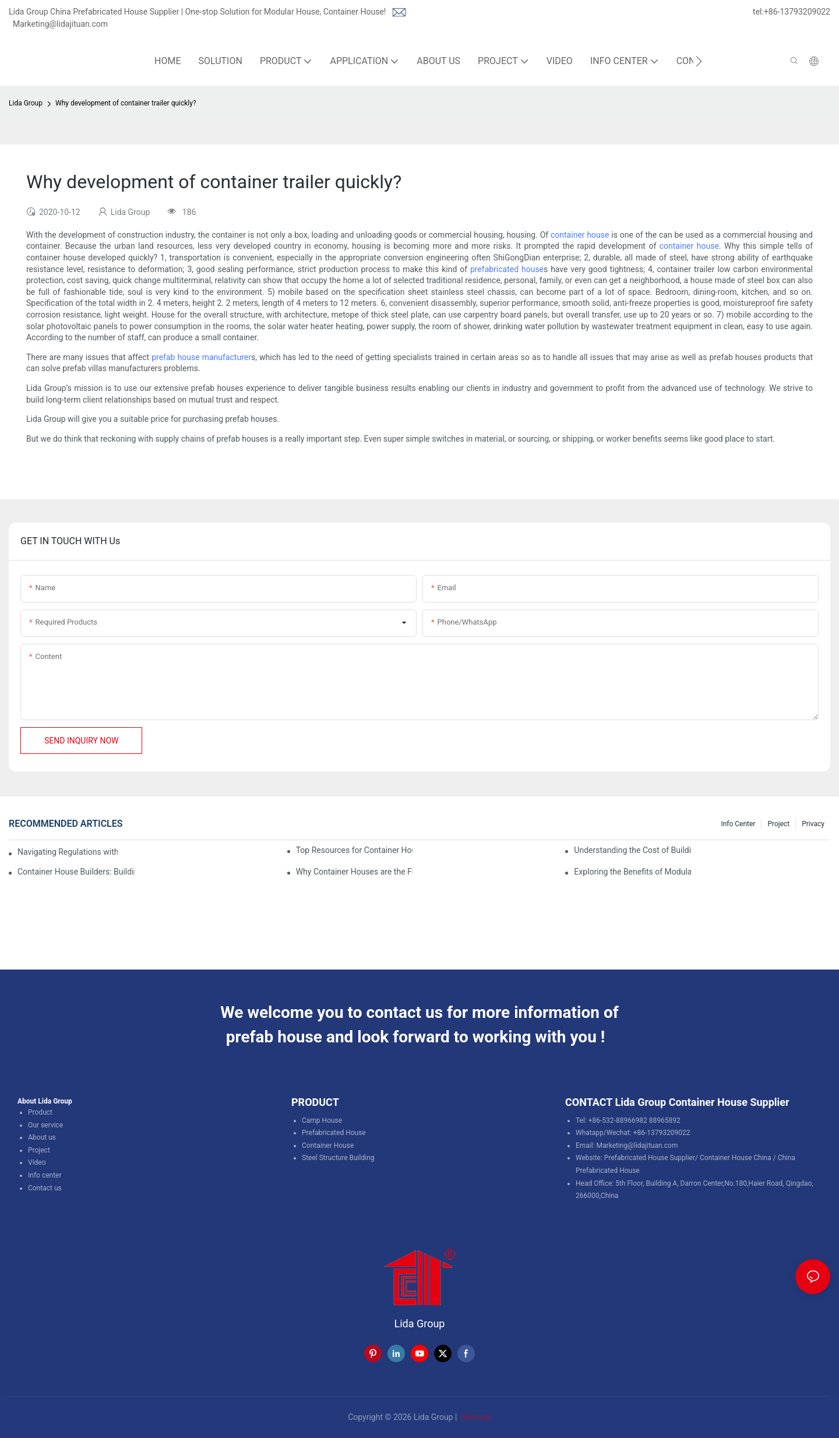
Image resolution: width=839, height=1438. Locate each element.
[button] (699, 61)
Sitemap (475, 1417)
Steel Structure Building (338, 1158)
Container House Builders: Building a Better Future (76, 871)
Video (37, 1162)
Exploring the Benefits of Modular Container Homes (632, 871)
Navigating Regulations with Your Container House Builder (67, 852)
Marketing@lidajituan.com (60, 24)
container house (580, 234)
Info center (45, 1175)
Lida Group (26, 103)
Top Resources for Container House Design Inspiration (354, 850)
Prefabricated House (334, 1133)
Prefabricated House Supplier (649, 1158)
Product (40, 1112)
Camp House (322, 1120)
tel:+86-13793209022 (791, 11)
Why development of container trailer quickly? (125, 103)
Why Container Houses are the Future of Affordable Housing (354, 871)
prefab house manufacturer (201, 357)
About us (42, 1137)
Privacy (813, 824)
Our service (45, 1125)
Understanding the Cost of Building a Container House (632, 850)
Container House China (735, 1158)
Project (778, 824)
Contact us (45, 1188)
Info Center (738, 824)
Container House (328, 1145)
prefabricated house (507, 269)
